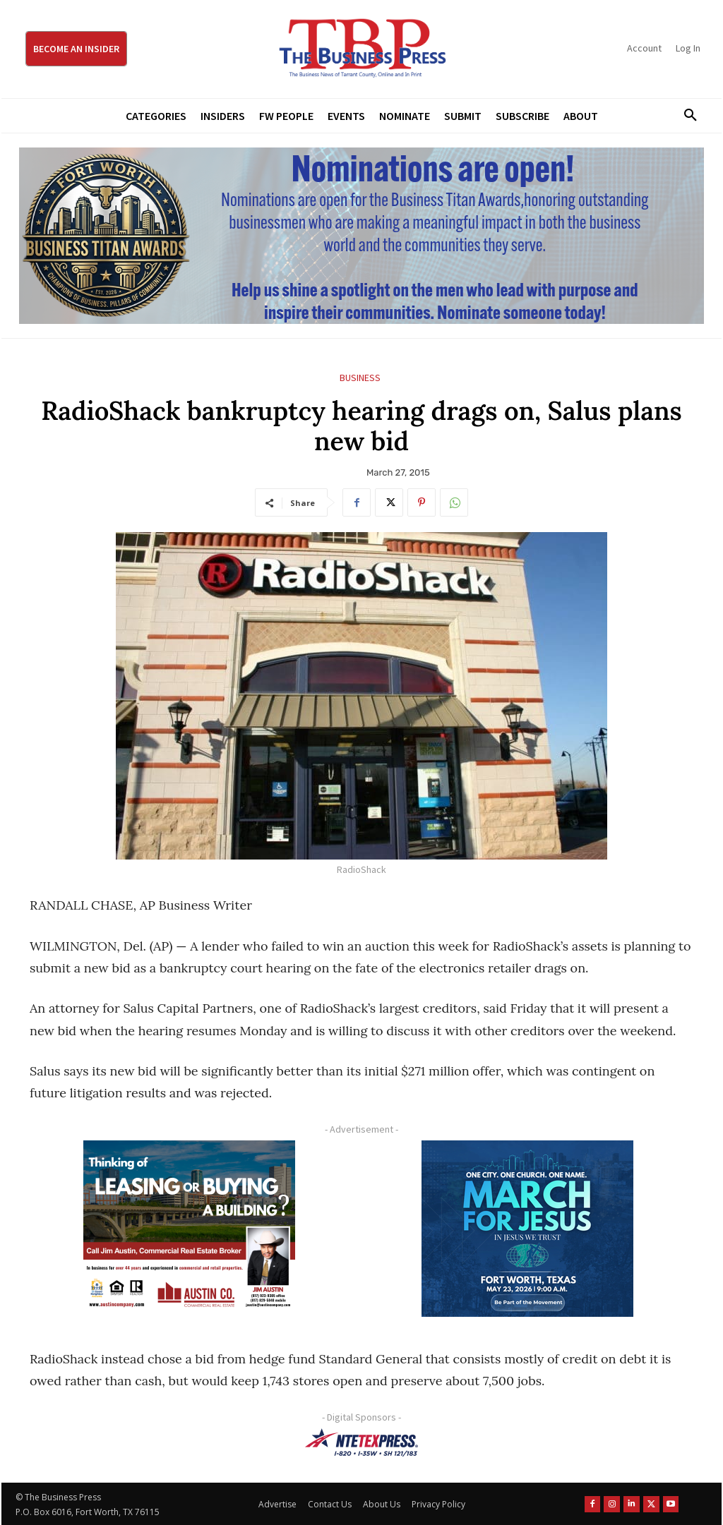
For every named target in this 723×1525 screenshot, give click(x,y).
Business (360, 377)
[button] (685, 116)
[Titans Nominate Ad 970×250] (361, 235)
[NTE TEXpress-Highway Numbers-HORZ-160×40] (361, 1442)
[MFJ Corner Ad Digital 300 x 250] (527, 1228)
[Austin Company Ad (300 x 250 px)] (189, 1228)
